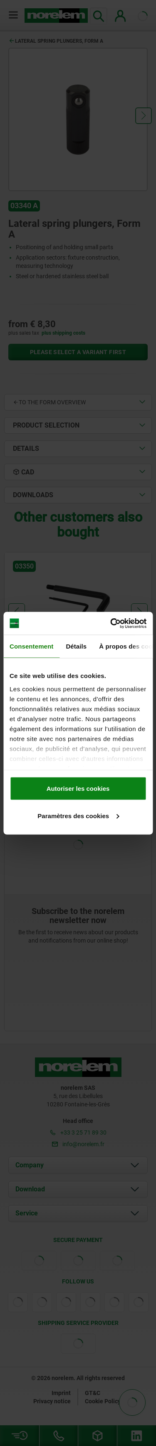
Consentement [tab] (31, 646)
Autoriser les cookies (78, 788)
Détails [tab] (76, 646)
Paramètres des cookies (78, 815)
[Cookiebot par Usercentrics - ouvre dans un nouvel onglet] (111, 623)
